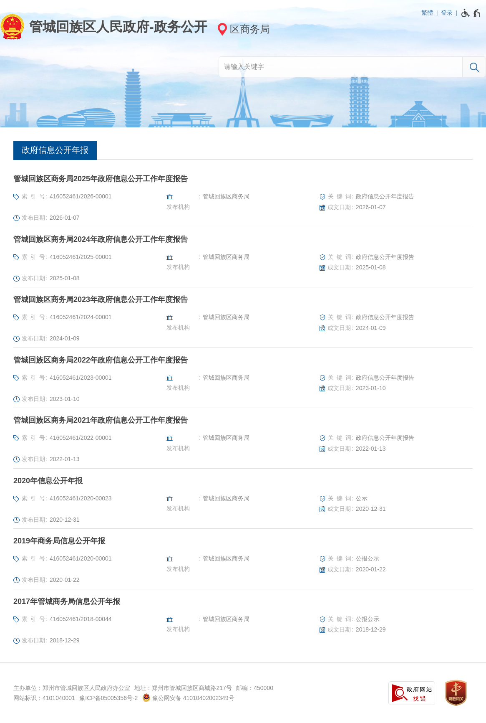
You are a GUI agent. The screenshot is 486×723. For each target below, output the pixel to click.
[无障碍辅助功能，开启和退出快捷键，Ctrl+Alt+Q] (471, 13)
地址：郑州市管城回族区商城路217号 (183, 688)
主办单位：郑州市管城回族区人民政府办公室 (71, 688)
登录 (447, 12)
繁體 (427, 12)
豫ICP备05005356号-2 (108, 698)
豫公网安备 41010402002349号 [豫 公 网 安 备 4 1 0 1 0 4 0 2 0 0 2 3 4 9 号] (188, 697)
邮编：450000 (254, 688)
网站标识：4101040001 (44, 698)
